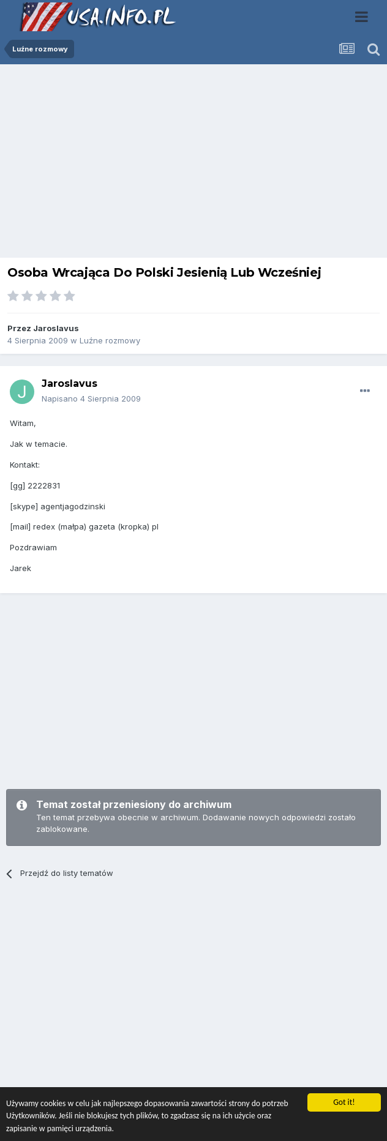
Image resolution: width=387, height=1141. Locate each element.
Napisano (91, 398)
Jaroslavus (56, 328)
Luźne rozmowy (110, 340)
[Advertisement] (193, 164)
